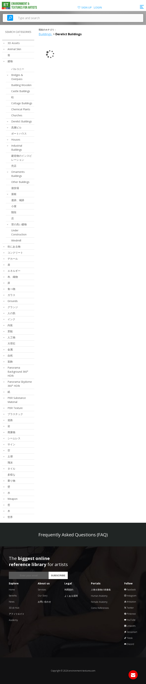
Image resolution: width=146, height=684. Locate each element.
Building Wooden (21, 85)
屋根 (13, 194)
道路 (10, 420)
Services (42, 589)
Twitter (129, 607)
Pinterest (130, 613)
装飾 (10, 361)
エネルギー (14, 270)
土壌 (10, 456)
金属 (10, 349)
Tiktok (128, 638)
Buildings (45, 34)
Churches (16, 115)
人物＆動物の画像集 (101, 589)
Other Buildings (20, 182)
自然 (10, 355)
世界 (10, 517)
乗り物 (11, 480)
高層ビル (16, 127)
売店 (13, 166)
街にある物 (14, 246)
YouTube (130, 619)
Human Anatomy (99, 595)
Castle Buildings (20, 91)
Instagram (130, 595)
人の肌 (11, 313)
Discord (129, 644)
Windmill (16, 240)
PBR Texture (15, 408)
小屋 (13, 206)
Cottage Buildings (21, 103)
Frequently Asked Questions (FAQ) (73, 535)
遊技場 (15, 188)
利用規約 (68, 589)
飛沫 (10, 462)
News (11, 601)
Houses (15, 139)
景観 (10, 331)
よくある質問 (71, 595)
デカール (13, 258)
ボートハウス (19, 133)
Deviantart (130, 632)
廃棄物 (11, 432)
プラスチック (15, 414)
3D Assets (14, 43)
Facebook (130, 589)
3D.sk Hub (14, 607)
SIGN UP (86, 7)
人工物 (11, 337)
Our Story (43, 595)
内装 (10, 325)
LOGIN (98, 7)
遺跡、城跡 (17, 200)
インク (11, 319)
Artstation (130, 601)
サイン (11, 444)
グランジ (13, 307)
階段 (13, 212)
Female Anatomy (99, 601)
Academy (13, 620)
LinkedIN (130, 625)
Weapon (12, 499)
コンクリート (15, 252)
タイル (11, 468)
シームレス (14, 438)
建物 (10, 61)
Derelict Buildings (21, 121)
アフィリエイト (16, 613)
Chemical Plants (20, 109)
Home (12, 589)
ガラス (11, 295)
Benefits (13, 595)
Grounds (13, 301)
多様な (11, 474)
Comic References (100, 608)
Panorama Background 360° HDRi (18, 371)
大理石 (11, 343)
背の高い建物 (19, 224)
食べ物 (11, 289)
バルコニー (17, 69)
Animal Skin (14, 49)
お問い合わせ (44, 601)
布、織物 (13, 277)
